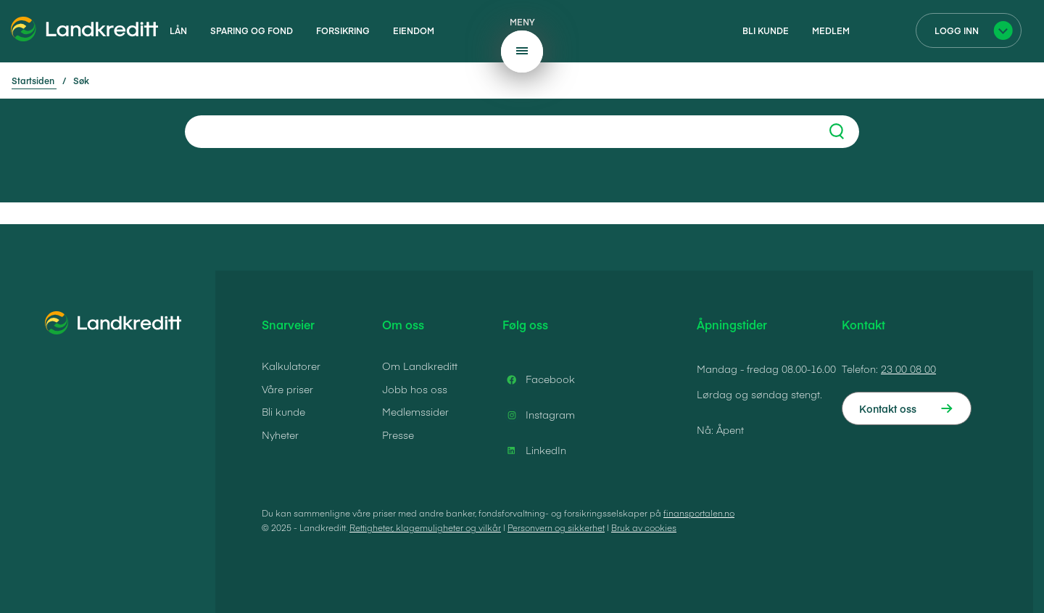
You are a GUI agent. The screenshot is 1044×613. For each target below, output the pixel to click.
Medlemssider (415, 411)
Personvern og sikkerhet (556, 527)
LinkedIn (534, 450)
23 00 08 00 (908, 368)
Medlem (831, 30)
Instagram (538, 415)
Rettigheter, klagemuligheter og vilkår (425, 527)
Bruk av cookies (643, 527)
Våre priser (287, 389)
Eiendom (413, 30)
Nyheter (280, 434)
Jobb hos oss (414, 389)
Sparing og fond (251, 30)
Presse (398, 434)
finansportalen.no (698, 513)
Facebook (538, 379)
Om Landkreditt (419, 365)
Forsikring (343, 30)
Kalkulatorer (291, 365)
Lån (178, 30)
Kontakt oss (887, 408)
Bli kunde (765, 30)
